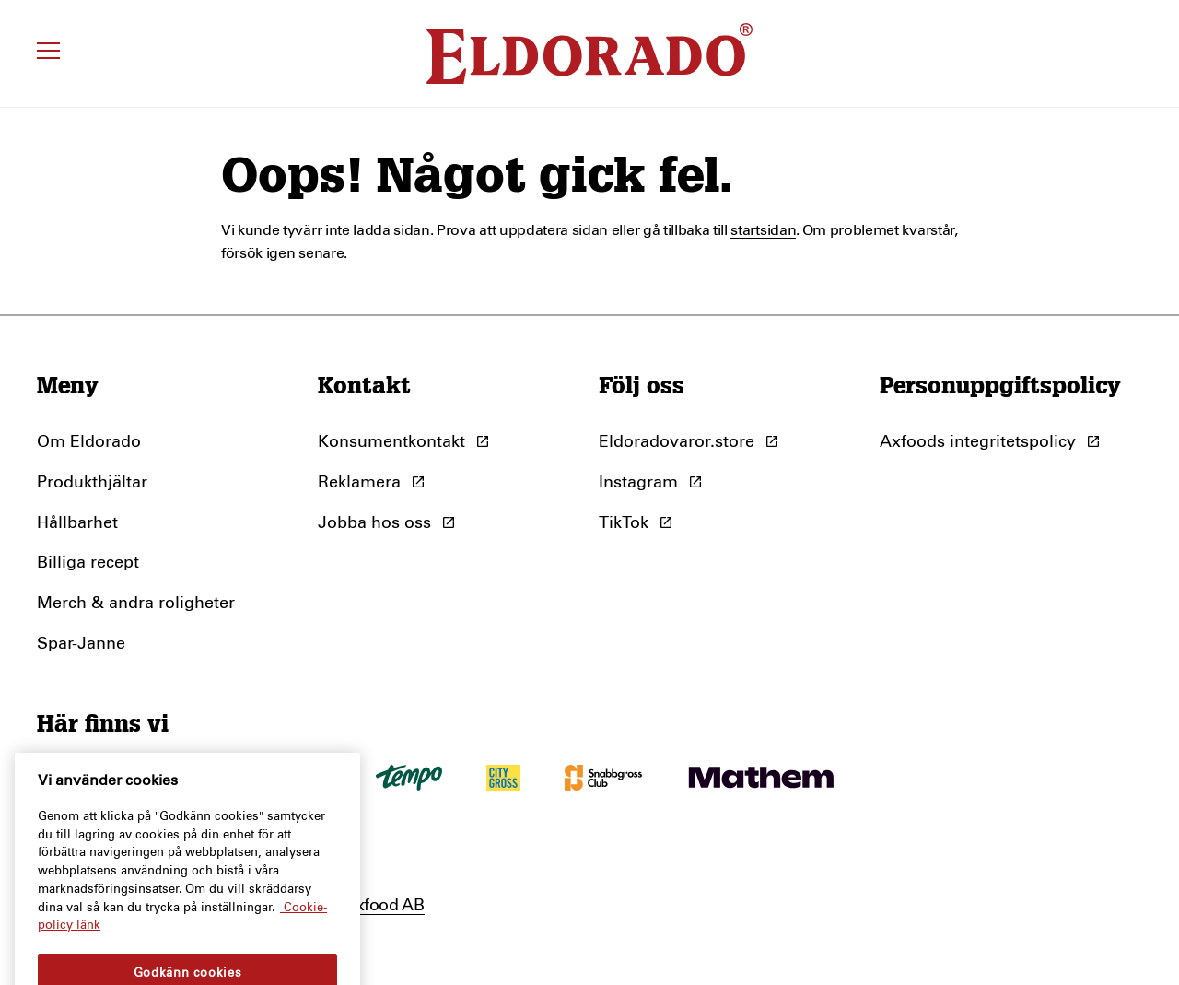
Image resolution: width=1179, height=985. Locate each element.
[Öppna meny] (51, 53)
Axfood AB (384, 905)
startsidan (763, 230)
